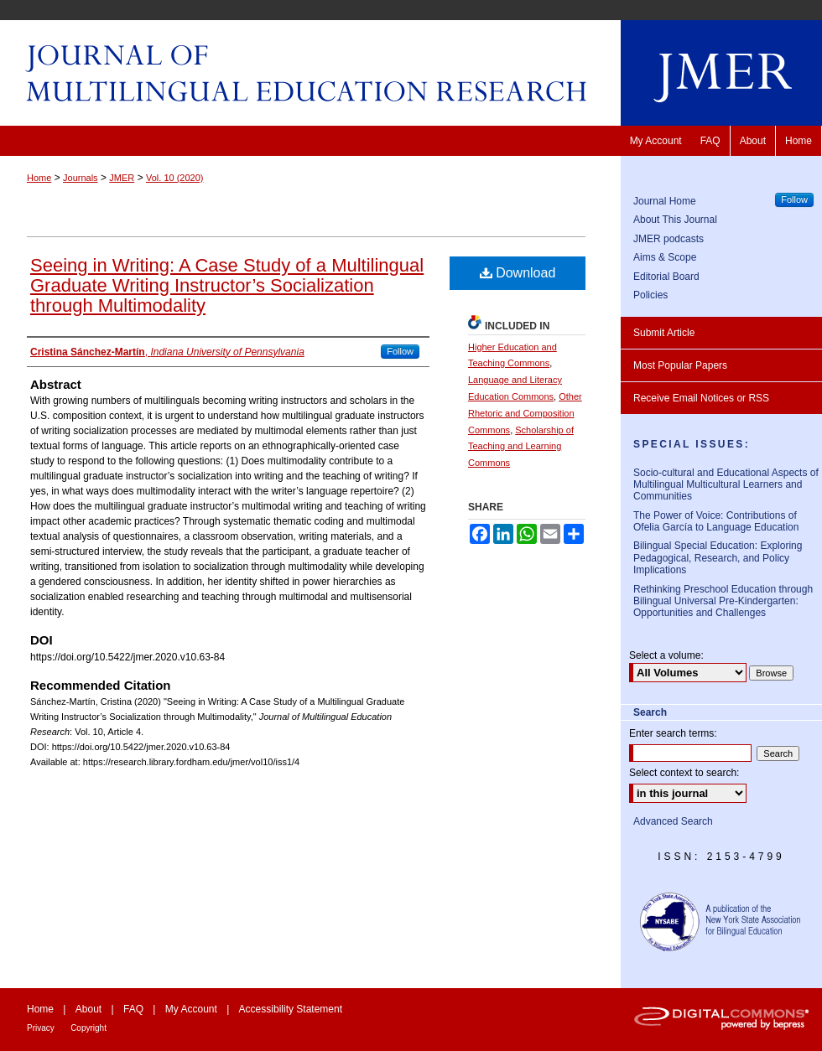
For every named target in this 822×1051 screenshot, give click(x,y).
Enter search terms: (673, 733)
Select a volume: (666, 655)
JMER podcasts (668, 239)
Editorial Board (666, 276)
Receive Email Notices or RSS (701, 398)
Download (518, 273)
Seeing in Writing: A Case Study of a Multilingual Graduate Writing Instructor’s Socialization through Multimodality (227, 285)
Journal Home (664, 201)
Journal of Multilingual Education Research (411, 73)
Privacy (41, 1028)
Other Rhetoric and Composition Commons (525, 413)
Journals (80, 178)
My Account (191, 1009)
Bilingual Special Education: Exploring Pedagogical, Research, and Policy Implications (717, 558)
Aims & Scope (664, 257)
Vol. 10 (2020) (175, 178)
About (88, 1009)
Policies (650, 295)
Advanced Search (673, 821)
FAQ (133, 1009)
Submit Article (664, 333)
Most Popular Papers (680, 365)
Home (39, 178)
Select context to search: (684, 773)
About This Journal (675, 219)
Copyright (88, 1028)
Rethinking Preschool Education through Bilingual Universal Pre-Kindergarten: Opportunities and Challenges (723, 601)
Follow (400, 351)
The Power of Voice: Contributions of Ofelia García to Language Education (716, 521)
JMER (121, 178)
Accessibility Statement (290, 1009)
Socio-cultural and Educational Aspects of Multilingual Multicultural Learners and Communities (726, 485)
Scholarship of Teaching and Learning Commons (521, 447)
